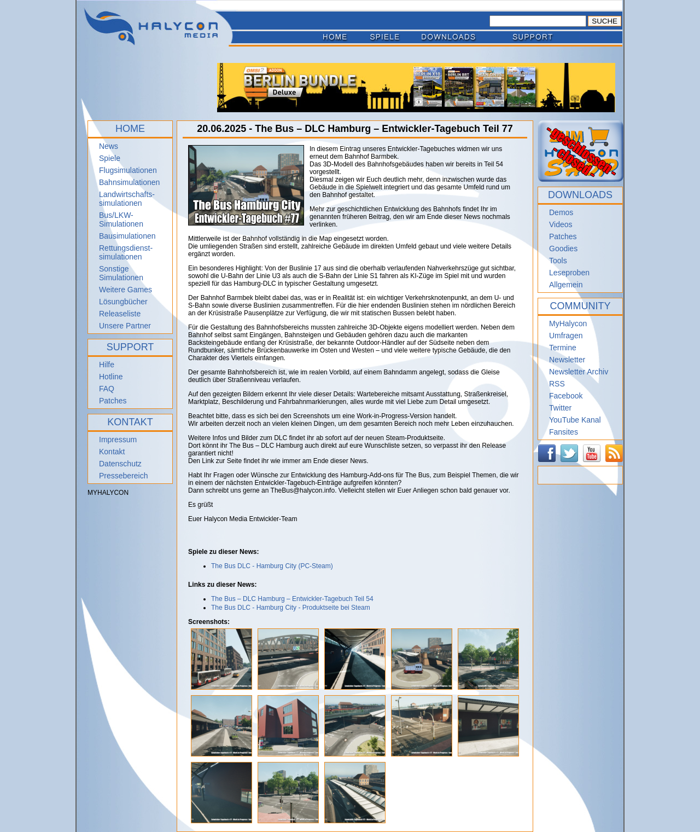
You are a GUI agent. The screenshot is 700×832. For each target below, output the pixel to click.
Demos (561, 212)
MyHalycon (568, 323)
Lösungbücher (123, 301)
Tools (558, 260)
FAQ (106, 388)
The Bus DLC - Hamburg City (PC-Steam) (272, 566)
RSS (557, 383)
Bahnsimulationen (129, 182)
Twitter (560, 407)
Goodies (563, 248)
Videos (561, 224)
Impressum (118, 439)
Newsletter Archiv (578, 371)
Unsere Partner (125, 325)
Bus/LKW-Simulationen (121, 219)
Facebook (565, 395)
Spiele (109, 158)
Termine (562, 347)
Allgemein (565, 284)
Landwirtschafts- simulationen (127, 198)
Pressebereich (123, 475)
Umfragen (565, 335)
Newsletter (567, 359)
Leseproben (569, 272)
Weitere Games (125, 289)
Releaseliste (120, 313)
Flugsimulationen (128, 170)
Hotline (111, 376)
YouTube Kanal (575, 419)
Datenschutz (120, 463)
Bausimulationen (127, 236)
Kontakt (112, 451)
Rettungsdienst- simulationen (126, 252)
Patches (113, 400)
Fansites (563, 431)
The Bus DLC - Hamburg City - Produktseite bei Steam (290, 607)
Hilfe (106, 364)
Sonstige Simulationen (121, 273)
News (108, 146)
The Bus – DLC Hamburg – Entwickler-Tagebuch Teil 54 (292, 599)
